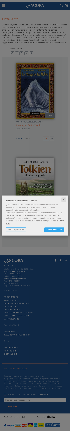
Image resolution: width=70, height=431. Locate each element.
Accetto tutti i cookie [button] (54, 229)
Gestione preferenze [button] (16, 229)
